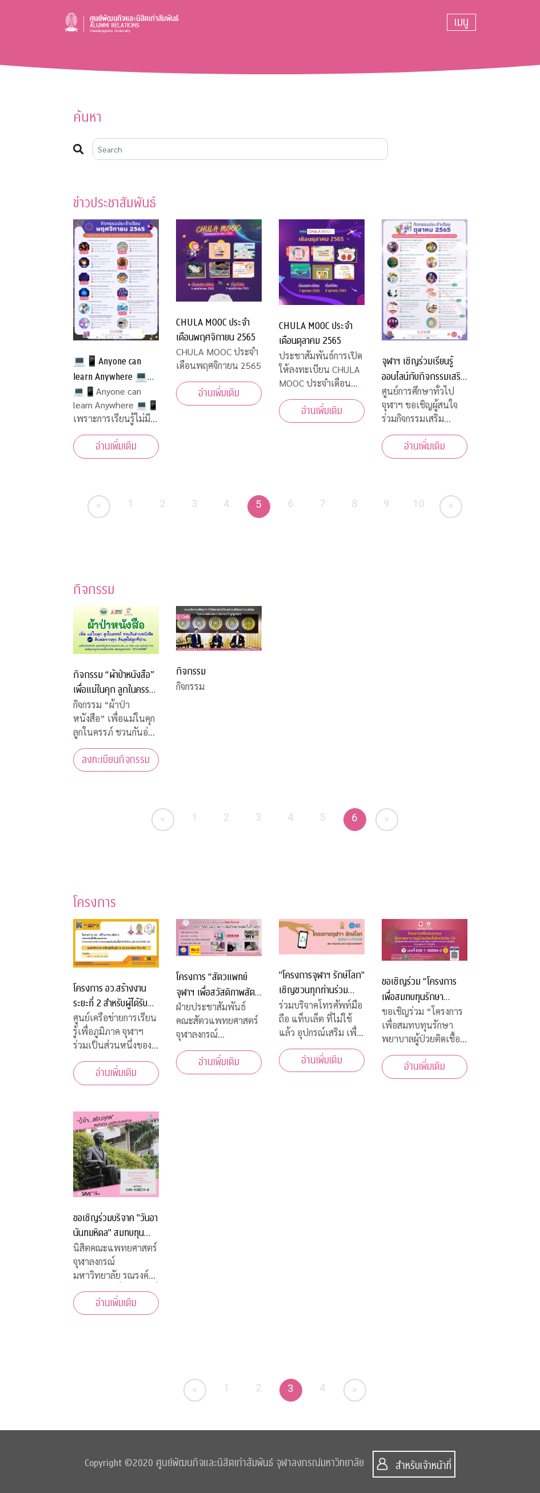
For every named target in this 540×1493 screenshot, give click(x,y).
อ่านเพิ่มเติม (116, 446)
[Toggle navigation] (461, 22)
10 (419, 503)
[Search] (241, 149)
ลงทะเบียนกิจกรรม (116, 760)
